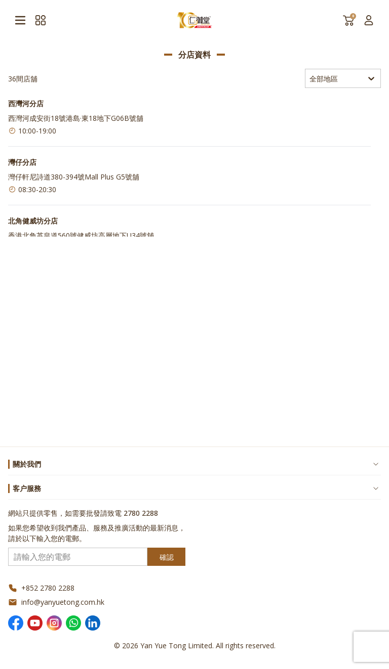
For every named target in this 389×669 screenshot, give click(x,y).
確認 (167, 557)
